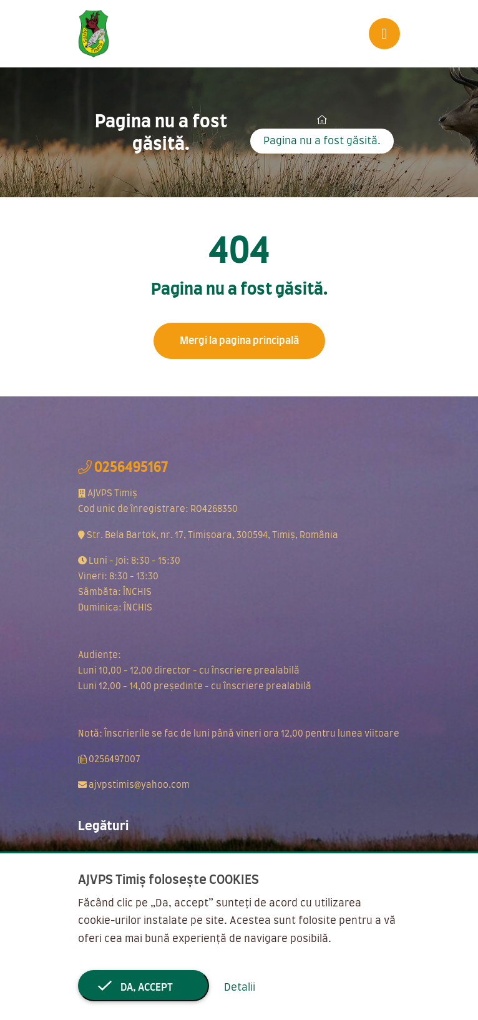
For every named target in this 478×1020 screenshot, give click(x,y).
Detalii (239, 988)
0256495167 (131, 467)
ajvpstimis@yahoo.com (139, 785)
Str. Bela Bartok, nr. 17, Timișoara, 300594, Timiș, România (212, 535)
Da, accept (144, 988)
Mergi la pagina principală (239, 341)
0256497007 (114, 759)
